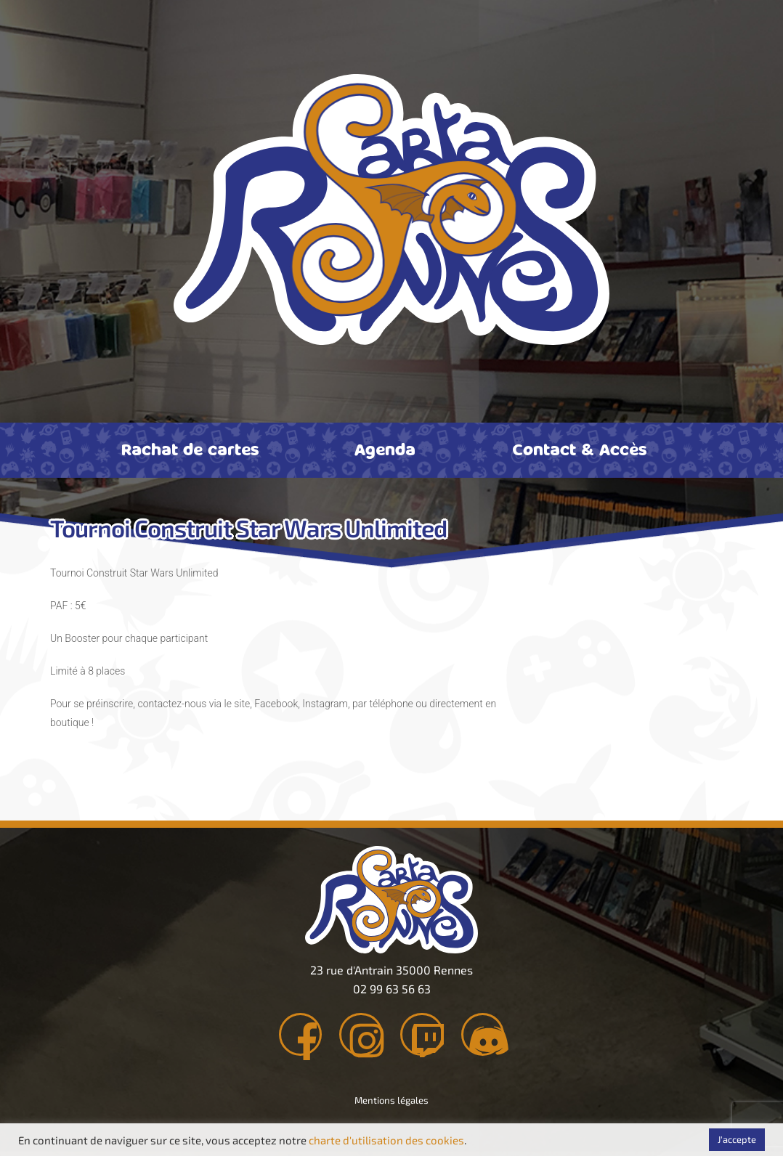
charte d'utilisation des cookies (386, 1140)
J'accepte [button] (737, 1139)
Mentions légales (391, 1104)
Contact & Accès (579, 449)
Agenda (384, 449)
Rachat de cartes (190, 449)
